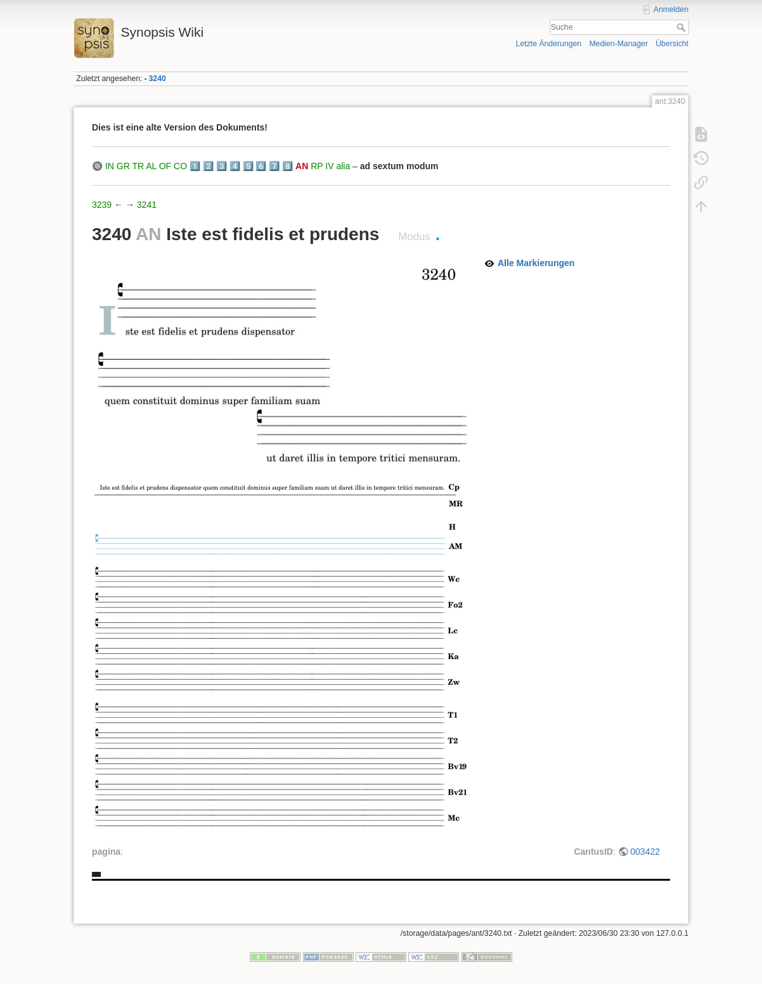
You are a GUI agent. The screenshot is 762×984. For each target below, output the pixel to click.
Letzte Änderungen (549, 43)
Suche (682, 27)
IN (109, 166)
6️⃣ (260, 166)
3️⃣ (221, 166)
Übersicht (671, 43)
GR (123, 166)
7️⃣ (274, 166)
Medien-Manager (618, 43)
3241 (147, 205)
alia (343, 166)
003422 (645, 852)
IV (329, 166)
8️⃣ (287, 166)
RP (317, 166)
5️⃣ (248, 166)
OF (165, 166)
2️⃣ (208, 166)
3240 (157, 78)
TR (138, 166)
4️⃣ (234, 166)
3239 (102, 205)
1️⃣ (195, 166)
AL (151, 166)
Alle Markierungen (536, 263)
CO (180, 166)
